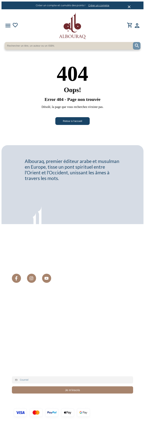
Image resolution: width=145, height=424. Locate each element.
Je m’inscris (72, 390)
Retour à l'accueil (72, 121)
